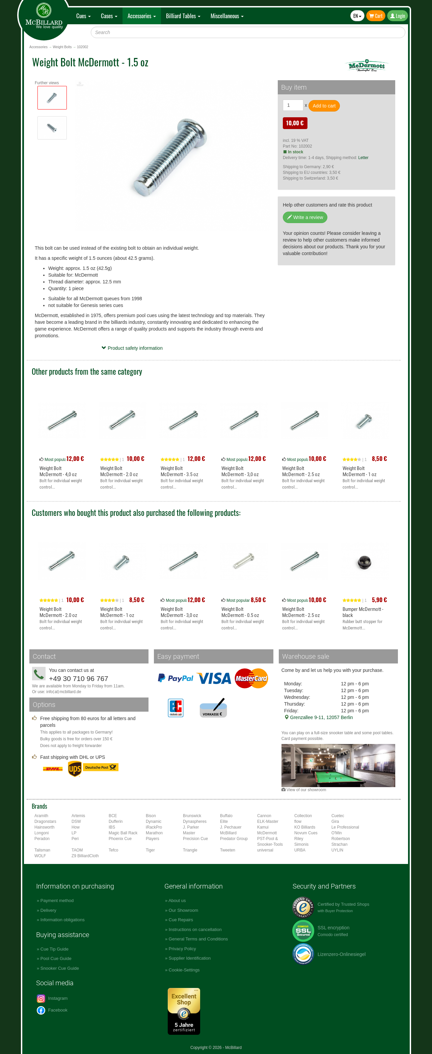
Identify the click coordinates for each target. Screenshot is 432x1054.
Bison (151, 815)
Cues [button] (83, 15)
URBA (299, 850)
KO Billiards (304, 827)
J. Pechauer (230, 827)
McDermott (267, 833)
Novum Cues (306, 833)
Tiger (150, 850)
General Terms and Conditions (198, 938)
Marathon (154, 833)
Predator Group (234, 838)
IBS (112, 827)
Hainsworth (44, 827)
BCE (113, 815)
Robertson (340, 838)
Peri (75, 838)
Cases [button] (109, 15)
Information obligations (62, 919)
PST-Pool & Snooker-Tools (270, 841)
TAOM (77, 850)
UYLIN (337, 850)
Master (189, 833)
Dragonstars (45, 821)
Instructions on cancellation (195, 929)
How (76, 827)
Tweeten (227, 850)
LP (74, 833)
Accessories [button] (142, 15)
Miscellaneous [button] (227, 15)
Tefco (113, 850)
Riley (298, 838)
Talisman (42, 850)
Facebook (52, 1010)
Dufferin (116, 821)
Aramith (41, 815)
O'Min (336, 833)
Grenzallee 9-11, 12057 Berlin (318, 717)
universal (265, 850)
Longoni (41, 833)
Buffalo (226, 815)
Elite (224, 821)
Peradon (42, 838)
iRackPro (154, 827)
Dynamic (153, 821)
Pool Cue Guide (56, 958)
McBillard (228, 833)
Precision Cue (195, 838)
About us (177, 900)
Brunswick (192, 815)
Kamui (263, 827)
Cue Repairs (181, 919)
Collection (303, 815)
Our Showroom (183, 910)
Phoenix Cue (120, 838)
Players (152, 838)
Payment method (57, 900)
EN (357, 15)
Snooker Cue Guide (59, 968)
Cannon (264, 815)
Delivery (48, 910)
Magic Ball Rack (123, 833)
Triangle (190, 850)
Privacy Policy (182, 948)
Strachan (339, 844)
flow (297, 821)
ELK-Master (267, 821)
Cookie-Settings (184, 969)
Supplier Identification (190, 958)
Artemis (78, 815)
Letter (363, 157)
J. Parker (191, 827)
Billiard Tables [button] (183, 15)
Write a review (305, 217)
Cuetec (337, 815)
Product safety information (132, 348)
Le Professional (345, 827)
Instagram (52, 998)
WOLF (40, 856)
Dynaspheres (195, 821)
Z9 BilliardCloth (85, 856)
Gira (335, 821)
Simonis (301, 844)
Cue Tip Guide (54, 949)
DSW (76, 821)
